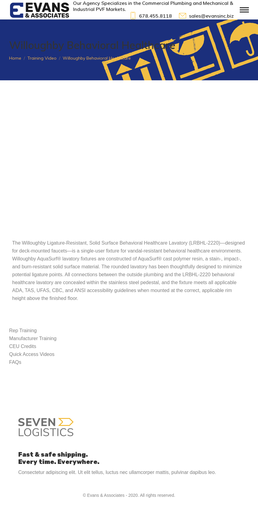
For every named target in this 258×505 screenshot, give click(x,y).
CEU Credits (22, 346)
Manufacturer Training (33, 338)
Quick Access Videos (31, 354)
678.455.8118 (150, 15)
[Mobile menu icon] (244, 9)
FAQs (15, 362)
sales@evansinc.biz (206, 15)
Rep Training (23, 330)
